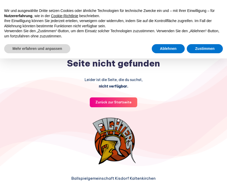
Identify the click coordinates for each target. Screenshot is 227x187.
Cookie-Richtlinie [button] (64, 16)
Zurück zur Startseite (113, 102)
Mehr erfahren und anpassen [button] (37, 48)
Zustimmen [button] (205, 48)
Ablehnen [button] (168, 48)
